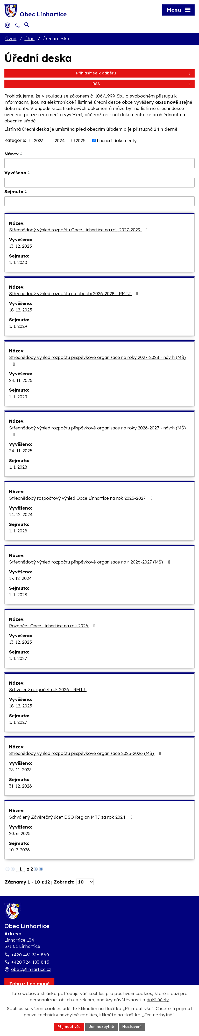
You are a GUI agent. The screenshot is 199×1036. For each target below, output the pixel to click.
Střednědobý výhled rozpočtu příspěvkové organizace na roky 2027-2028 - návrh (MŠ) (97, 360)
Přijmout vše (69, 1026)
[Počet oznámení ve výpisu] (85, 882)
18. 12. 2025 (20, 309)
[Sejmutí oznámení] (99, 201)
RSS (142, 83)
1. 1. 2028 (18, 467)
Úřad (29, 38)
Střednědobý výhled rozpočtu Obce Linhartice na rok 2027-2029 (79, 229)
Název (11, 153)
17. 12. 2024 (20, 578)
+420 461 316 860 (30, 954)
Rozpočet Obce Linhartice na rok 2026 (53, 625)
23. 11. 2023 (20, 769)
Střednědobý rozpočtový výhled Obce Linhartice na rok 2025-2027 (82, 498)
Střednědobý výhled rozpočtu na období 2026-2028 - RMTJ (74, 293)
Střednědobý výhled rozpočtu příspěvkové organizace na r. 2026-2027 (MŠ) (90, 562)
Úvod (10, 38)
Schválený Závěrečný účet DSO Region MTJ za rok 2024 (71, 817)
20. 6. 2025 (20, 833)
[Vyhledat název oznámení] (99, 163)
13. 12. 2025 (20, 246)
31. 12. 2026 (20, 786)
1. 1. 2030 (18, 262)
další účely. (158, 999)
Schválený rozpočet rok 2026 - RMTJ (51, 689)
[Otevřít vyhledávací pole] (27, 24)
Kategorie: (15, 140)
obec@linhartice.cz (31, 969)
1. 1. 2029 (18, 326)
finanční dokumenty (117, 140)
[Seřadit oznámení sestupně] (21, 155)
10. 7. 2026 (19, 849)
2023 (39, 140)
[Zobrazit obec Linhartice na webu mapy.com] (29, 984)
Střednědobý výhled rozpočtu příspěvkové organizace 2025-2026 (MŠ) (86, 753)
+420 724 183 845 (30, 962)
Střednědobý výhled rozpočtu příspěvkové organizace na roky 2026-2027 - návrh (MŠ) (97, 431)
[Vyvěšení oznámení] (99, 182)
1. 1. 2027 (18, 658)
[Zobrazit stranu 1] (20, 869)
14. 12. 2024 (21, 514)
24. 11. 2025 (20, 380)
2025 (81, 140)
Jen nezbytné (101, 1026)
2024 (60, 140)
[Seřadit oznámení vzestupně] (21, 153)
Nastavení (131, 1026)
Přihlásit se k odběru (134, 73)
